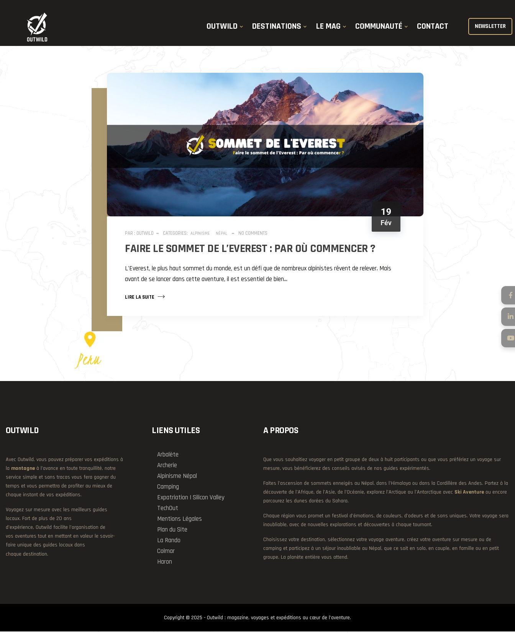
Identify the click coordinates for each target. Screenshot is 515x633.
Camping (168, 488)
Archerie (167, 466)
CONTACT (432, 28)
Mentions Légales (179, 520)
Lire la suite (146, 297)
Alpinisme (201, 234)
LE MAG (328, 28)
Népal (222, 234)
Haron (164, 563)
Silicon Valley (209, 498)
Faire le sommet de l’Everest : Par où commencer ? (251, 249)
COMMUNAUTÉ (378, 28)
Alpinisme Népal (177, 477)
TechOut (167, 509)
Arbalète (168, 455)
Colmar (166, 552)
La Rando (168, 541)
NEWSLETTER (489, 27)
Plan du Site (172, 531)
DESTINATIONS (276, 28)
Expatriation (172, 498)
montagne (23, 469)
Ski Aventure (469, 493)
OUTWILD (222, 28)
